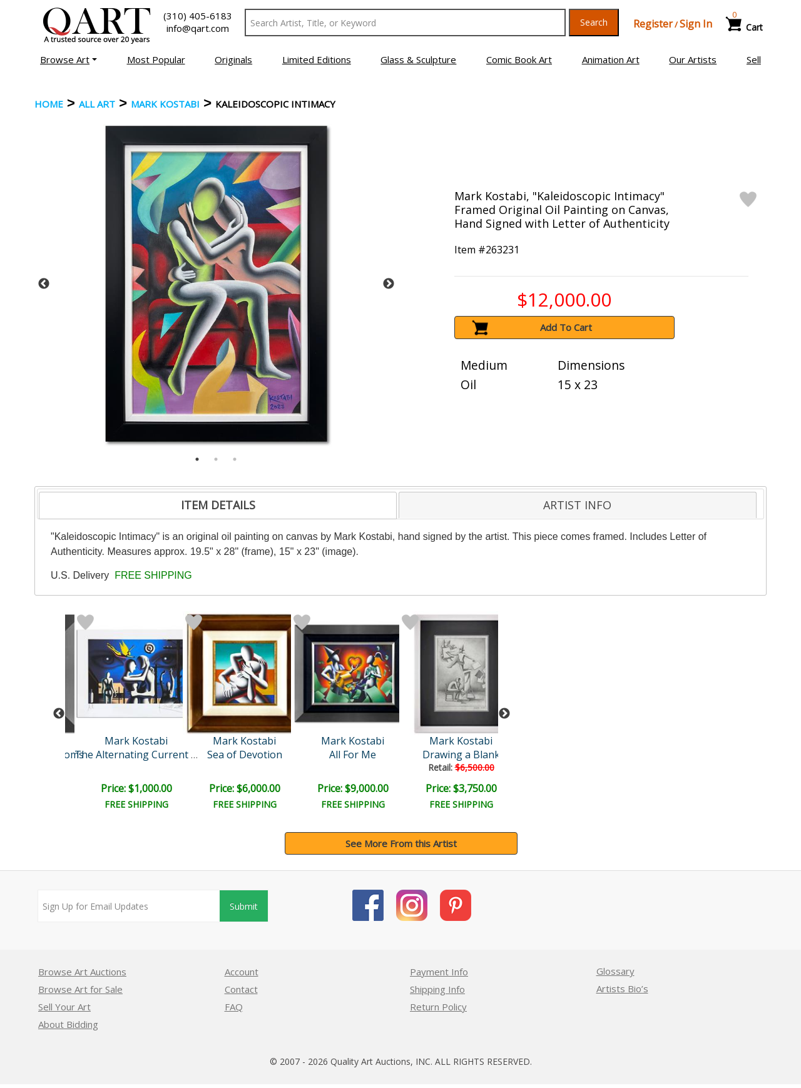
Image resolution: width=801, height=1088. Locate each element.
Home (48, 104)
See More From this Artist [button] (401, 843)
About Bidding (68, 1024)
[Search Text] (405, 22)
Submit (244, 906)
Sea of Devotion (244, 754)
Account (241, 971)
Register (653, 24)
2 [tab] (216, 459)
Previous (44, 284)
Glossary (615, 971)
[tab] (218, 505)
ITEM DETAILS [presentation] (218, 504)
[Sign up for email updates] (129, 906)
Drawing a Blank (461, 754)
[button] (68, 59)
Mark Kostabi (165, 104)
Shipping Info (437, 989)
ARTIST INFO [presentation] (577, 504)
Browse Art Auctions (82, 971)
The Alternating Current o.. (137, 754)
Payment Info (439, 971)
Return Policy (438, 1006)
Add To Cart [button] (566, 327)
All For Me (352, 754)
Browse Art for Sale (80, 989)
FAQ (234, 1006)
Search (594, 22)
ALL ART (97, 104)
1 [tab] (197, 459)
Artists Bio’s (622, 988)
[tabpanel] (216, 284)
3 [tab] (234, 459)
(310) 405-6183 (197, 15)
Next (388, 284)
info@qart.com (197, 28)
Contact (241, 989)
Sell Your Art (64, 1006)
